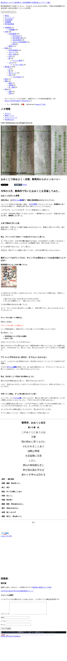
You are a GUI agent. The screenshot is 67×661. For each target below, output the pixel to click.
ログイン (8, 113)
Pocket (25, 184)
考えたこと (12, 73)
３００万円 (33, 204)
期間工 (11, 46)
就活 (14, 44)
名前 (2, 620)
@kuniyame (25, 101)
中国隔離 (8, 22)
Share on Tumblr (18, 185)
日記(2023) (16, 36)
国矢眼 (23, 591)
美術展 (11, 85)
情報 (6, 48)
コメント (5, 616)
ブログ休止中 (17, 77)
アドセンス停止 (17, 64)
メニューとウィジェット (9, 12)
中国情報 (8, 27)
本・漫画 (12, 87)
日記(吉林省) (16, 40)
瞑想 (6, 79)
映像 (10, 83)
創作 (6, 89)
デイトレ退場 (17, 60)
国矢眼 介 (8, 67)
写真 (10, 93)
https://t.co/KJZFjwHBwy (13, 101)
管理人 (7, 16)
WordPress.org (9, 119)
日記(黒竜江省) (17, 38)
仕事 (6, 32)
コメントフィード (11, 117)
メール (3, 623)
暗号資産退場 (9, 24)
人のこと (12, 52)
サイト (3, 627)
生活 (10, 56)
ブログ (11, 62)
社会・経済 (12, 54)
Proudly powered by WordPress (10, 638)
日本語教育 (8, 20)
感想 (6, 81)
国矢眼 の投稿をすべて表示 (41, 587)
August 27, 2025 (40, 104)
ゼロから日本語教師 (19, 42)
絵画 (10, 91)
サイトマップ (9, 18)
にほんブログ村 (6, 536)
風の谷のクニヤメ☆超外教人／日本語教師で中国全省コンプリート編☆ (26, 2)
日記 (10, 75)
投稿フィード (9, 115)
